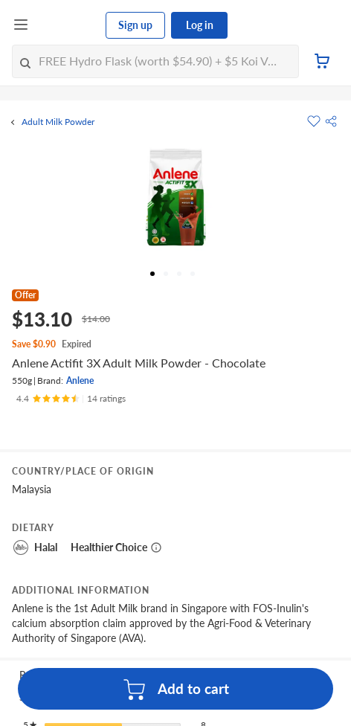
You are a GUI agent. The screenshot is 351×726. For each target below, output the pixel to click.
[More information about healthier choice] (156, 547)
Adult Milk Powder (58, 122)
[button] (331, 121)
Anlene (80, 380)
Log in (199, 25)
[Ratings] (71, 399)
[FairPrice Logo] (68, 25)
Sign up (135, 25)
